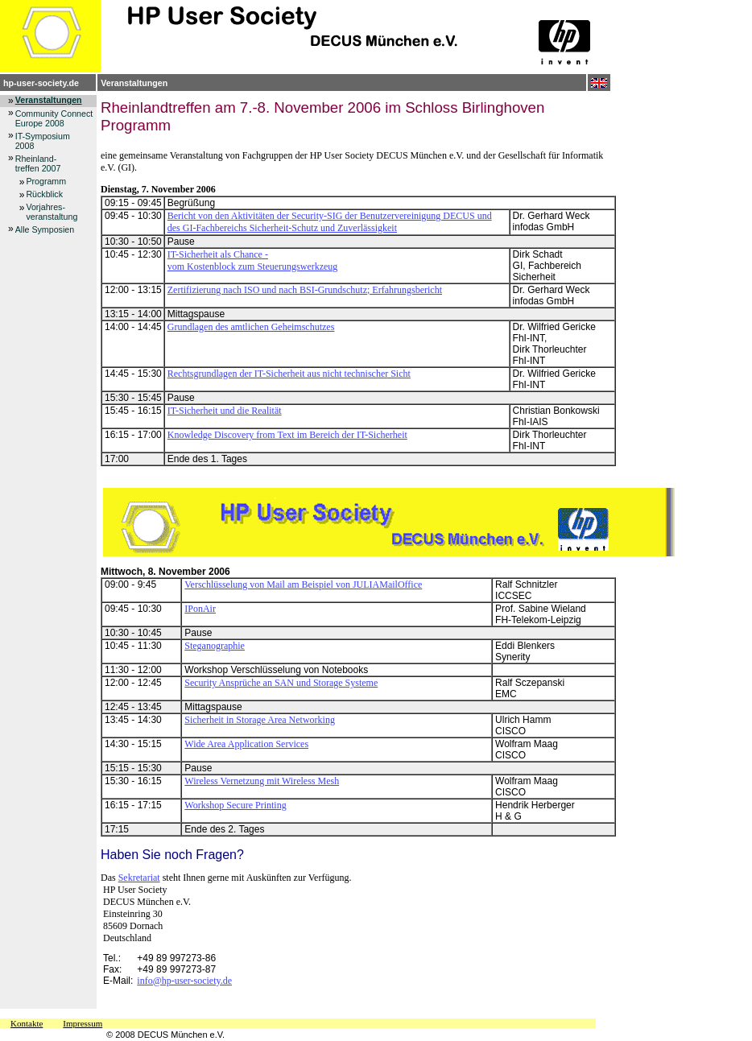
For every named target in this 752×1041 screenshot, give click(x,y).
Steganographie (214, 645)
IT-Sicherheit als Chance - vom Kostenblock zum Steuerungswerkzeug (252, 260)
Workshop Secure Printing (235, 805)
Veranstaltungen (134, 83)
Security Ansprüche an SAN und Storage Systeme (281, 682)
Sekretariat (139, 877)
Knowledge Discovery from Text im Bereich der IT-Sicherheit (287, 434)
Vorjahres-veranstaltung (51, 211)
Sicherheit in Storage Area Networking (259, 719)
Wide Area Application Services (246, 744)
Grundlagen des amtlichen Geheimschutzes (251, 327)
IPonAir (200, 608)
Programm (46, 181)
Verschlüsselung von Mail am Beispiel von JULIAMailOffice (303, 584)
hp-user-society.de (41, 83)
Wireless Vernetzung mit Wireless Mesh (261, 781)
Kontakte (26, 1023)
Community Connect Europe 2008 (54, 118)
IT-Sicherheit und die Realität (224, 410)
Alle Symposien (44, 229)
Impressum (82, 1023)
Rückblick (44, 194)
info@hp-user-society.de (184, 980)
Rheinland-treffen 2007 (38, 163)
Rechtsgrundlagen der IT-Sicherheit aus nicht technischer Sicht (289, 373)
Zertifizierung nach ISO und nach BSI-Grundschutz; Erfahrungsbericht (304, 289)
